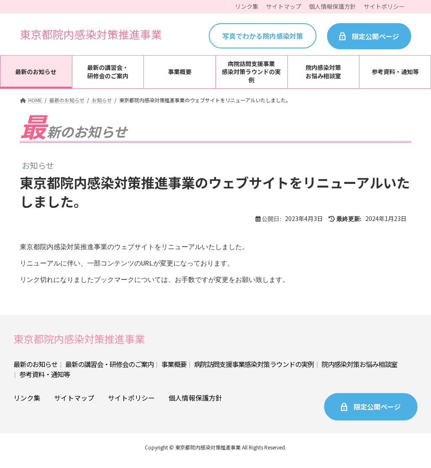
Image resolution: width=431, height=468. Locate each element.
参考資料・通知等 (44, 380)
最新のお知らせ (35, 370)
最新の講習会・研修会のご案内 (109, 370)
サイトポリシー (131, 404)
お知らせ (38, 165)
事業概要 (173, 370)
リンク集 (26, 404)
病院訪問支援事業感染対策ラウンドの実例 (254, 370)
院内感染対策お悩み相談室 (359, 370)
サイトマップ (74, 404)
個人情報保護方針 (195, 404)
